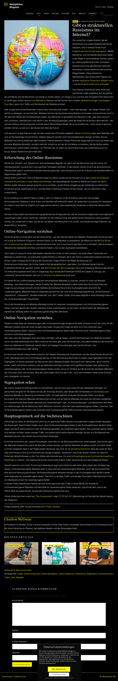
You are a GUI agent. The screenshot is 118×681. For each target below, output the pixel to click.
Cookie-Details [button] (49, 678)
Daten (20, 574)
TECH (38, 14)
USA (13, 578)
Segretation (92, 574)
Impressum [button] (70, 678)
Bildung (86, 546)
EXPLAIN (55, 14)
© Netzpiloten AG (108, 677)
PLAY (74, 14)
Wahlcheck (59, 546)
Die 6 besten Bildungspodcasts (90, 560)
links (38, 574)
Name (15, 631)
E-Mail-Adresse (20, 642)
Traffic (7, 578)
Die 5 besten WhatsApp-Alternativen (56, 560)
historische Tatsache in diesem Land (96, 81)
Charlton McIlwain (96, 21)
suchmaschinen (105, 574)
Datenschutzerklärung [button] (60, 678)
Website (20, 578)
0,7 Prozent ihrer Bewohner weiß (55, 275)
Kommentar (18, 601)
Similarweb (98, 392)
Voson (59, 244)
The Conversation (44, 496)
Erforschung (29, 574)
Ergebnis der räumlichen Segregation (89, 51)
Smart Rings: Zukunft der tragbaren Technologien (19, 560)
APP (46, 546)
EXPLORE (65, 14)
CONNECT (92, 14)
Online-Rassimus (67, 574)
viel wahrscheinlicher (80, 449)
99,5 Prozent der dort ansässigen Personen (65, 268)
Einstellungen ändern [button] (59, 674)
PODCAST (30, 14)
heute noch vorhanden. (99, 84)
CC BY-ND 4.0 (64, 496)
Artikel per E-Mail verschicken (18, 570)
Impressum (7, 677)
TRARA (46, 14)
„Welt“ (22, 507)
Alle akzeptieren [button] (59, 669)
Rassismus (81, 574)
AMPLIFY (82, 14)
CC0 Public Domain (50, 507)
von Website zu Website (43, 101)
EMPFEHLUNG (94, 546)
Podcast (104, 546)
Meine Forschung (83, 133)
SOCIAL (75, 21)
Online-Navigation (49, 574)
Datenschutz (20, 677)
